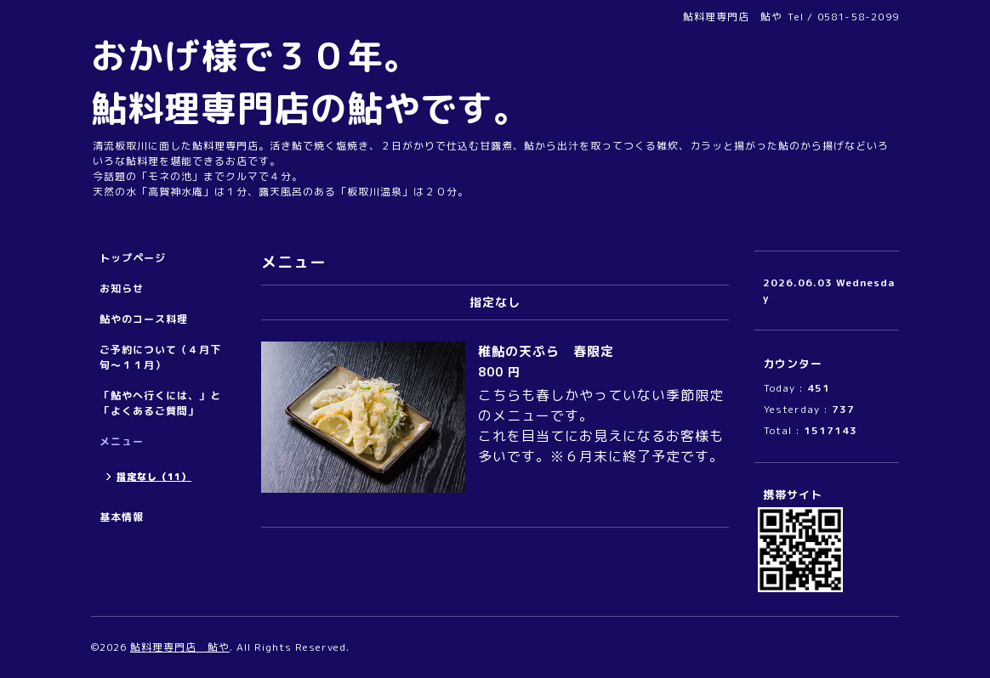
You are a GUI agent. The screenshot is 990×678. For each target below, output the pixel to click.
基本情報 (122, 517)
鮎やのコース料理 (144, 319)
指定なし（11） (154, 476)
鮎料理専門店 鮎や (180, 647)
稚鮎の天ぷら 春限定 (546, 351)
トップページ (133, 258)
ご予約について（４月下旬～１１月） (160, 357)
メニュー (122, 441)
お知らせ (122, 288)
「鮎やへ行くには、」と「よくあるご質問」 (160, 403)
